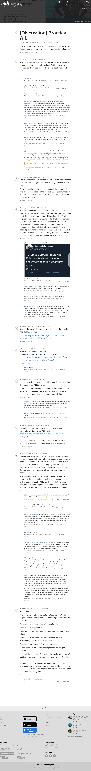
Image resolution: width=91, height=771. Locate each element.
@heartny (27, 243)
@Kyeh (26, 86)
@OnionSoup (28, 679)
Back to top (45, 709)
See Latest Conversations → (76, 736)
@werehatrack (33, 123)
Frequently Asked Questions (53, 717)
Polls (1, 720)
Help (47, 714)
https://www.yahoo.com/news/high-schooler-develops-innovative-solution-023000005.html (43, 337)
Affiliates (48, 725)
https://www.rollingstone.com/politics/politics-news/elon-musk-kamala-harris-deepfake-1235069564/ (44, 358)
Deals (1, 717)
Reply (22, 74)
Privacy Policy (53, 768)
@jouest (26, 78)
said (38, 80)
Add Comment (86, 8)
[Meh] (5, 3)
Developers (3, 725)
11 (53, 281)
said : (35, 59)
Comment (38, 52)
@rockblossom (42, 542)
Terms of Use (62, 768)
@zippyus (27, 402)
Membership (3, 742)
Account (25, 714)
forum (18, 3)
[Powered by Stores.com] (45, 765)
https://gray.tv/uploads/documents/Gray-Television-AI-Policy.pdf (43, 435)
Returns (48, 722)
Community (71, 714)
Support (48, 720)
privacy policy (32, 736)
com (12, 3)
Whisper (29, 74)
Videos (2, 722)
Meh (1, 714)
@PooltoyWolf (28, 495)
